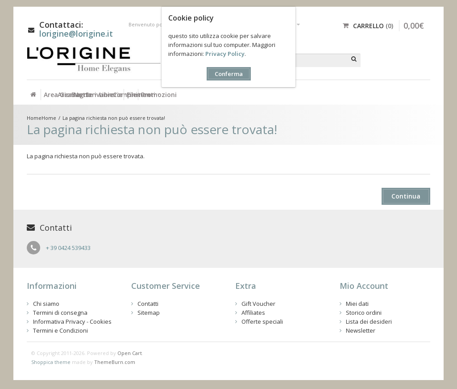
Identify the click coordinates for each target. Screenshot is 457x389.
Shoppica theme (51, 362)
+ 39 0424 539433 (68, 248)
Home (49, 117)
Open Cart (129, 353)
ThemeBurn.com (114, 362)
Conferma (229, 74)
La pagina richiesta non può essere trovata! (113, 117)
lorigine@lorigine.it (76, 33)
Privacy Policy (225, 54)
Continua (405, 196)
